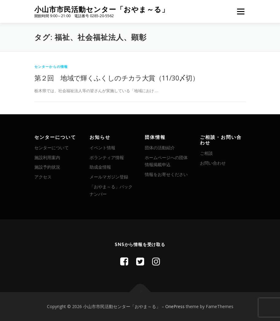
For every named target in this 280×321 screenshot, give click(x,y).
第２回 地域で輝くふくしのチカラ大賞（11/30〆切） (116, 77)
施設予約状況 (47, 167)
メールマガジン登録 (109, 177)
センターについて (51, 148)
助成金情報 (100, 167)
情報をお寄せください (166, 174)
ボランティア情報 (107, 157)
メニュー (240, 11)
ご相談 (206, 153)
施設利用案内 (47, 157)
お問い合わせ (213, 163)
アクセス (43, 177)
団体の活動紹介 (160, 148)
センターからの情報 (51, 66)
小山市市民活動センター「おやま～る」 (101, 9)
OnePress (175, 306)
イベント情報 (102, 148)
